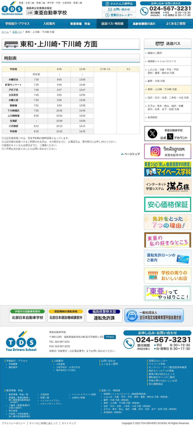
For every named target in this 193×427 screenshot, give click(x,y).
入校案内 (38, 28)
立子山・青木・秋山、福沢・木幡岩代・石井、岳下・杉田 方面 (165, 108)
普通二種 (44, 397)
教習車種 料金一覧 (18, 394)
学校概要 (13, 364)
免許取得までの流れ (66, 370)
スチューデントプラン (51, 403)
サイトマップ (69, 423)
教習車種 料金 (14, 390)
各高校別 (152, 117)
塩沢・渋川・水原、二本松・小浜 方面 (168, 97)
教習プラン (71, 28)
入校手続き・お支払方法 (68, 367)
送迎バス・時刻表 (105, 28)
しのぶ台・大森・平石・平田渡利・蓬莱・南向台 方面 (163, 71)
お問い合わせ (108, 361)
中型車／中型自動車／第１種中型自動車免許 (19, 415)
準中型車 (13, 411)
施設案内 (13, 367)
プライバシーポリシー (13, 423)
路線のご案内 (155, 53)
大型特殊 (44, 394)
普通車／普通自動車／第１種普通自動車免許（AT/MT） (19, 399)
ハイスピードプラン (50, 400)
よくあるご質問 (168, 28)
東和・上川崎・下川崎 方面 (162, 89)
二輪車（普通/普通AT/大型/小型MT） (19, 406)
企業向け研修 (78, 397)
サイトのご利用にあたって (43, 423)
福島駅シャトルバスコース (162, 61)
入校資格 (60, 364)
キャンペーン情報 (137, 28)
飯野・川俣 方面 (156, 81)
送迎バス (17, 32)
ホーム (5, 32)
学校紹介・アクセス (12, 28)
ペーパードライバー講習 (84, 394)
